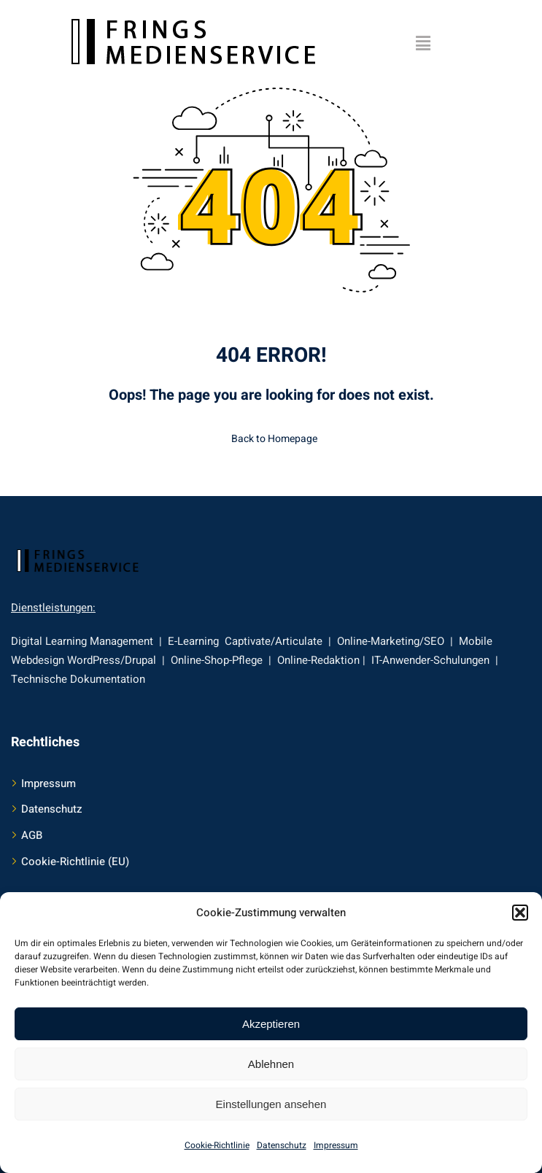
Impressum (336, 1145)
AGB (31, 835)
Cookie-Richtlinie (217, 1145)
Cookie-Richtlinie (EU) (75, 861)
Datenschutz (281, 1145)
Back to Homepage (271, 438)
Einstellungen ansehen (271, 1104)
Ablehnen (271, 1064)
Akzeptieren (271, 1024)
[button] (520, 912)
